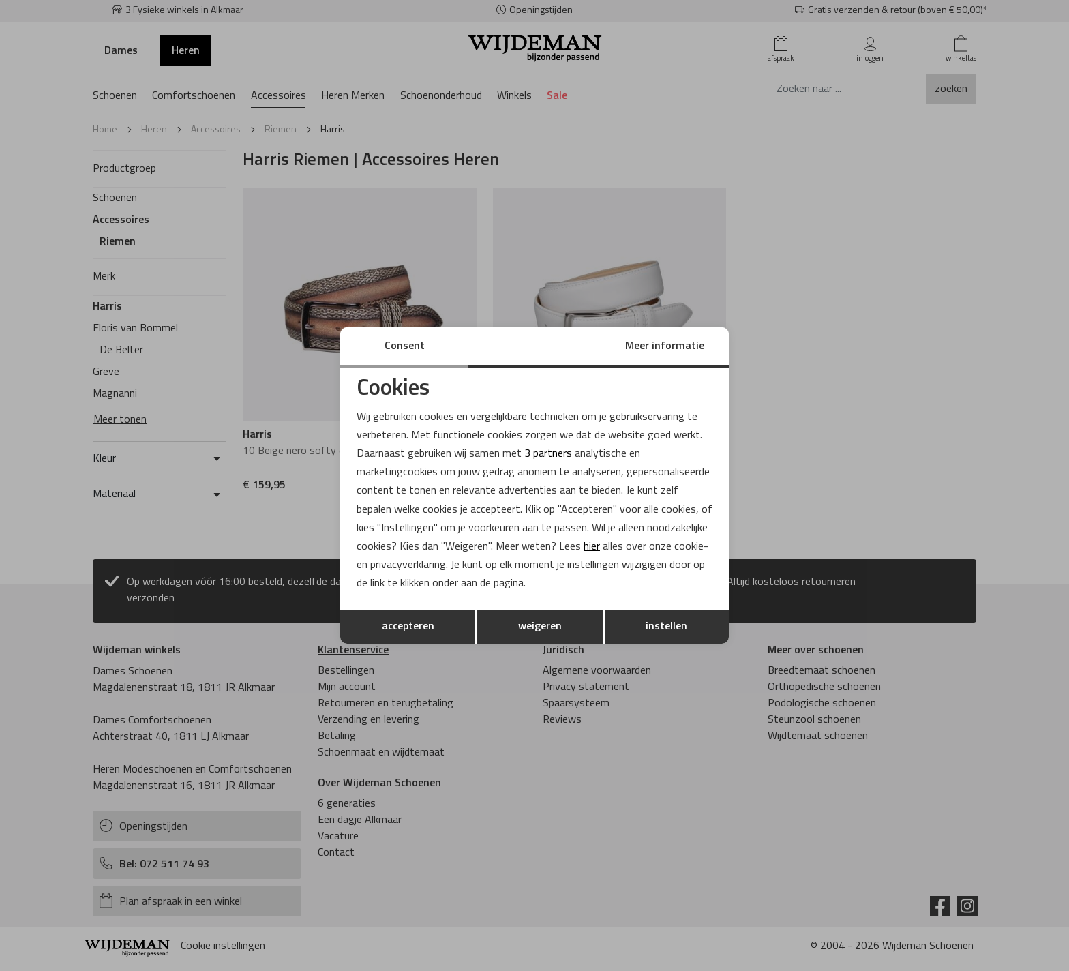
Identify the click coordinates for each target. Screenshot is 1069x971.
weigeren (540, 626)
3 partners (548, 454)
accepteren (408, 626)
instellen (666, 626)
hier (592, 546)
